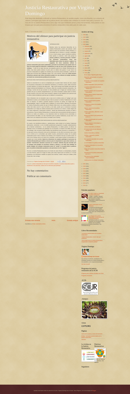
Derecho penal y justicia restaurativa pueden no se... (93, 95)
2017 (84, 173)
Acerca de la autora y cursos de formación (91, 333)
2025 (84, 37)
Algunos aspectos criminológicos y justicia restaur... (92, 123)
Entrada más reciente (32, 220)
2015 (84, 178)
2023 (84, 42)
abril (86, 65)
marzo (86, 68)
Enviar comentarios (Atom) (38, 224)
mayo (86, 63)
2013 (84, 183)
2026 (84, 34)
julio (86, 58)
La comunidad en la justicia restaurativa (94, 142)
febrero (86, 70)
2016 (84, 175)
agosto (86, 56)
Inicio (53, 220)
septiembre (87, 53)
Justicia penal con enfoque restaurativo (94, 160)
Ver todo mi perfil (85, 264)
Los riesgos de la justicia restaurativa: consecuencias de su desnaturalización (96, 217)
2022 (84, 44)
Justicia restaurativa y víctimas (91, 133)
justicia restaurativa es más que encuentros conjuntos (45, 163)
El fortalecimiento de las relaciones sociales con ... (93, 129)
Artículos (83, 339)
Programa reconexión (86, 275)
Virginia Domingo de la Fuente (91, 256)
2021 (84, 163)
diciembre (87, 46)
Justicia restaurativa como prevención (93, 84)
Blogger (94, 390)
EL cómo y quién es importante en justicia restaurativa (96, 194)
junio (86, 60)
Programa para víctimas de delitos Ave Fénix (92, 273)
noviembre (87, 48)
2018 (84, 171)
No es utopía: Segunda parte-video (93, 74)
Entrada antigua (72, 220)
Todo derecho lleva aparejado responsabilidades (91, 157)
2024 (84, 39)
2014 (84, 180)
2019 (84, 168)
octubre (87, 51)
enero (86, 72)
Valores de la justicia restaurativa (92, 98)
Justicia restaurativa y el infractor (92, 126)
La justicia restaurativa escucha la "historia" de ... (92, 87)
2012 (84, 185)
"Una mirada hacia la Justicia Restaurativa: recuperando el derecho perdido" (92, 241)
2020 (84, 166)
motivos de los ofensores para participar (51, 165)
